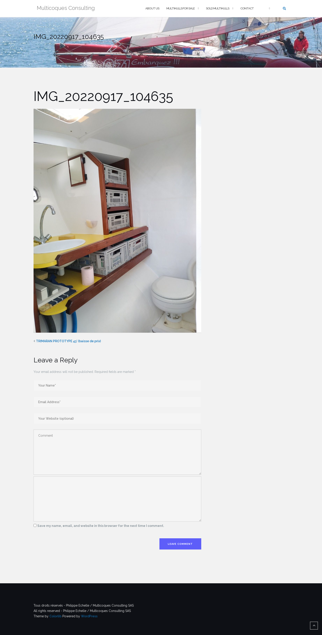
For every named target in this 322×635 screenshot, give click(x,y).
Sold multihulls (217, 8)
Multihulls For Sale (180, 8)
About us (152, 8)
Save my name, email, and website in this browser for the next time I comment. (100, 526)
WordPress (89, 616)
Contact (247, 8)
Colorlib (55, 616)
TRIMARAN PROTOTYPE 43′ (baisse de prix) (68, 341)
